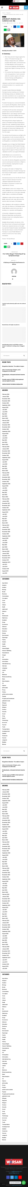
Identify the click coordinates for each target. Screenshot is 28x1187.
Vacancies (4, 735)
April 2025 (4, 416)
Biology (4, 589)
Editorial (4, 626)
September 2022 (6, 483)
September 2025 (6, 405)
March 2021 (5, 523)
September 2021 (6, 509)
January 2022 (5, 501)
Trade (3, 727)
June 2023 (4, 464)
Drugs (3, 622)
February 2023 (5, 472)
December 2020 (6, 529)
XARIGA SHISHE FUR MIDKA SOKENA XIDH (12, 384)
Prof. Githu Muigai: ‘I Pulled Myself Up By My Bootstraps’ (14, 255)
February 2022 (5, 499)
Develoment (5, 615)
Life (3, 672)
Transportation (6, 729)
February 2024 (5, 446)
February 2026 (5, 394)
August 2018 (5, 571)
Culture (4, 604)
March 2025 (5, 418)
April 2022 (4, 494)
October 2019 (5, 560)
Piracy (3, 689)
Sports (4, 718)
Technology (5, 720)
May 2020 (4, 544)
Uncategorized (6, 731)
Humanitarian (5, 652)
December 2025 (6, 398)
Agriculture (5, 583)
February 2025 (5, 420)
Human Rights (5, 648)
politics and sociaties (7, 694)
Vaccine (4, 737)
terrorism (4, 722)
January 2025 (5, 422)
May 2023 (4, 466)
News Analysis (5, 681)
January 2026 (5, 396)
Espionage (4, 637)
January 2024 (5, 448)
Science (4, 709)
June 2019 (4, 566)
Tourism (4, 724)
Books (3, 591)
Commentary (5, 596)
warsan (4, 23)
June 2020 (4, 542)
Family (4, 639)
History (4, 646)
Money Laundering (6, 676)
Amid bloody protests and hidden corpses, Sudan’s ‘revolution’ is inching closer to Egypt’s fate (13, 346)
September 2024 (6, 431)
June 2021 (4, 516)
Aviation (4, 587)
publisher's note (6, 700)
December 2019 (6, 555)
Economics (5, 624)
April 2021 (4, 520)
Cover (3, 600)
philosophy (5, 687)
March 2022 (5, 496)
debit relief (5, 609)
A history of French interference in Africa (14, 263)
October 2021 (5, 507)
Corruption (5, 598)
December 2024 (6, 424)
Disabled (4, 620)
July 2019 (4, 564)
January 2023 (5, 475)
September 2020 (6, 536)
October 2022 (5, 481)
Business (4, 594)
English (16, 1)
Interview (4, 666)
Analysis (4, 585)
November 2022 (6, 479)
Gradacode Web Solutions (16, 1185)
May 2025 (4, 414)
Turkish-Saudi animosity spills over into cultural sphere (14, 304)
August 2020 (5, 538)
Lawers (4, 670)
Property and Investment (8, 698)
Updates (4, 733)
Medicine (4, 674)
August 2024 (5, 433)
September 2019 (6, 562)
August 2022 (5, 485)
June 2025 (4, 411)
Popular (4, 696)
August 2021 (5, 512)
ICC (3, 657)
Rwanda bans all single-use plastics (10, 325)
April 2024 (4, 442)
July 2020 (4, 540)
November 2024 (6, 427)
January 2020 (5, 553)
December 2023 (6, 451)
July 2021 (4, 514)
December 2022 (6, 477)
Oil (3, 683)
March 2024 (5, 444)
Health (3, 644)
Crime (3, 602)
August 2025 (5, 407)
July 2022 (4, 488)
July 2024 (4, 435)
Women (4, 744)
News (3, 679)
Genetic (4, 641)
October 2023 (5, 455)
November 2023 (6, 453)
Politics (4, 692)
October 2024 (5, 429)
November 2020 (6, 531)
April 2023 (4, 468)
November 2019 (6, 557)
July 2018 (4, 573)
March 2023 (5, 470)
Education (4, 628)
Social (3, 713)
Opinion (4, 685)
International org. (6, 663)
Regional (4, 16)
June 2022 (4, 490)
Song (3, 716)
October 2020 (5, 533)
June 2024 (4, 438)
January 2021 (5, 527)
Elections (4, 631)
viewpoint (4, 740)
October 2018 (5, 568)
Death (3, 607)
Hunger (4, 655)
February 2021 (5, 525)
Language (4, 668)
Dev (3, 613)
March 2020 (5, 549)
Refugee (4, 703)
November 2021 (6, 505)
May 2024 (4, 440)
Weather (4, 742)
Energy (4, 633)
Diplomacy (4, 617)
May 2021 (4, 518)
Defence (4, 611)
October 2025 (5, 403)
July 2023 (4, 462)
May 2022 (4, 492)
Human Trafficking (6, 650)
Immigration (5, 659)
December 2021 (6, 503)
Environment (5, 635)
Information (5, 661)
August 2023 (5, 459)
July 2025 (4, 409)
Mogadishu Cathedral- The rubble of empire (13, 366)
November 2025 (6, 400)
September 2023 (6, 457)
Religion (4, 707)
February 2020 (5, 551)
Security (4, 711)
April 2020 (4, 547)
